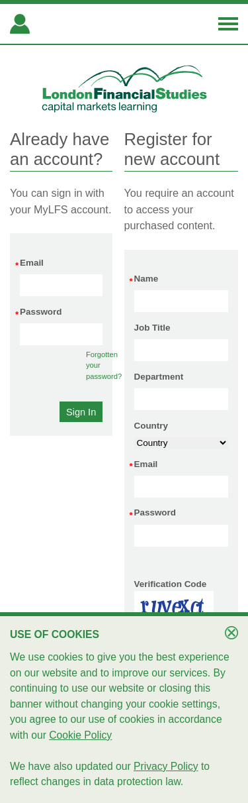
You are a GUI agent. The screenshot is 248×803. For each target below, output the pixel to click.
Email (32, 264)
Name (146, 280)
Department (159, 377)
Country (151, 426)
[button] (81, 412)
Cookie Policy (80, 735)
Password (41, 313)
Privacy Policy (166, 766)
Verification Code (170, 584)
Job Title (152, 328)
